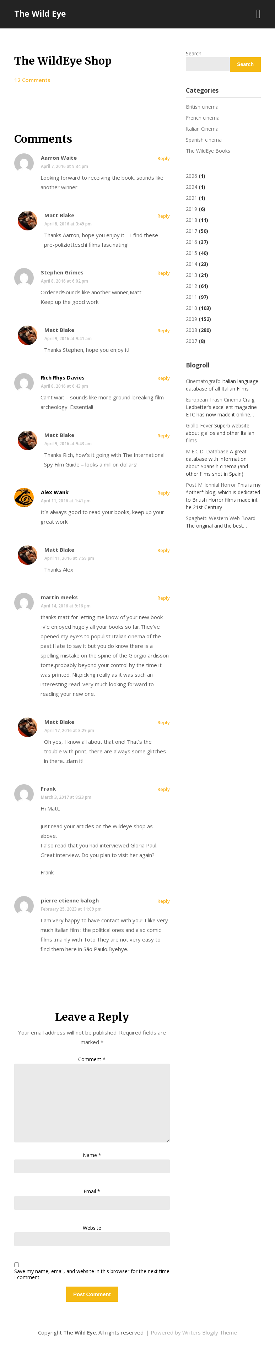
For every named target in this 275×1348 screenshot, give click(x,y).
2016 (191, 242)
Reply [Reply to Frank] (163, 789)
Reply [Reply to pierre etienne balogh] (163, 901)
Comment (92, 1059)
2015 (191, 253)
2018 (191, 220)
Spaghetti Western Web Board (220, 518)
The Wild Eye (40, 13)
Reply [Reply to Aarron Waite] (163, 158)
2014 (191, 264)
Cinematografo (203, 381)
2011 (191, 297)
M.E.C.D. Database (207, 451)
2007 (191, 341)
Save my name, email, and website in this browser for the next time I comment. (91, 1274)
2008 (191, 330)
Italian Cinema (202, 128)
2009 (191, 319)
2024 (191, 187)
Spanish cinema (204, 139)
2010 (191, 308)
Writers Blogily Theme (209, 1332)
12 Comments (32, 79)
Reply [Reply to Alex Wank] (163, 493)
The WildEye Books (208, 150)
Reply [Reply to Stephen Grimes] (163, 273)
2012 (191, 286)
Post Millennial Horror (211, 484)
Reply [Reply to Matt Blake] (163, 216)
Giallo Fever (199, 425)
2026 (191, 176)
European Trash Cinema (213, 399)
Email (91, 1191)
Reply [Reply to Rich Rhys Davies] (163, 378)
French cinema (203, 117)
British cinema (202, 106)
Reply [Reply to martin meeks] (163, 598)
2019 (191, 209)
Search (193, 53)
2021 (191, 198)
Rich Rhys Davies (63, 377)
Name (92, 1155)
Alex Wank (55, 492)
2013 (191, 275)
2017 (191, 231)
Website (92, 1227)
